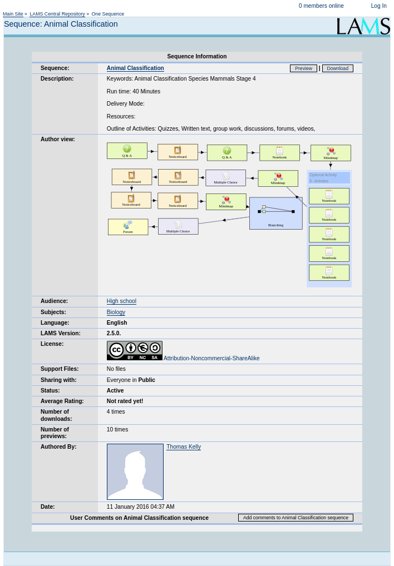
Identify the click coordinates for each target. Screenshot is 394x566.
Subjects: (53, 312)
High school (121, 301)
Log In (379, 6)
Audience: (54, 301)
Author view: (58, 139)
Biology (116, 312)
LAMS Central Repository (57, 14)
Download (338, 68)
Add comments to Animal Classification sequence (295, 517)
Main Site (13, 14)
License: (52, 344)
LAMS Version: (61, 333)
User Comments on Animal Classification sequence (139, 518)
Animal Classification (135, 68)
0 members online (321, 6)
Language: (55, 323)
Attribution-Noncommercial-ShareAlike (183, 358)
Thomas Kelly (183, 447)
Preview (303, 68)
